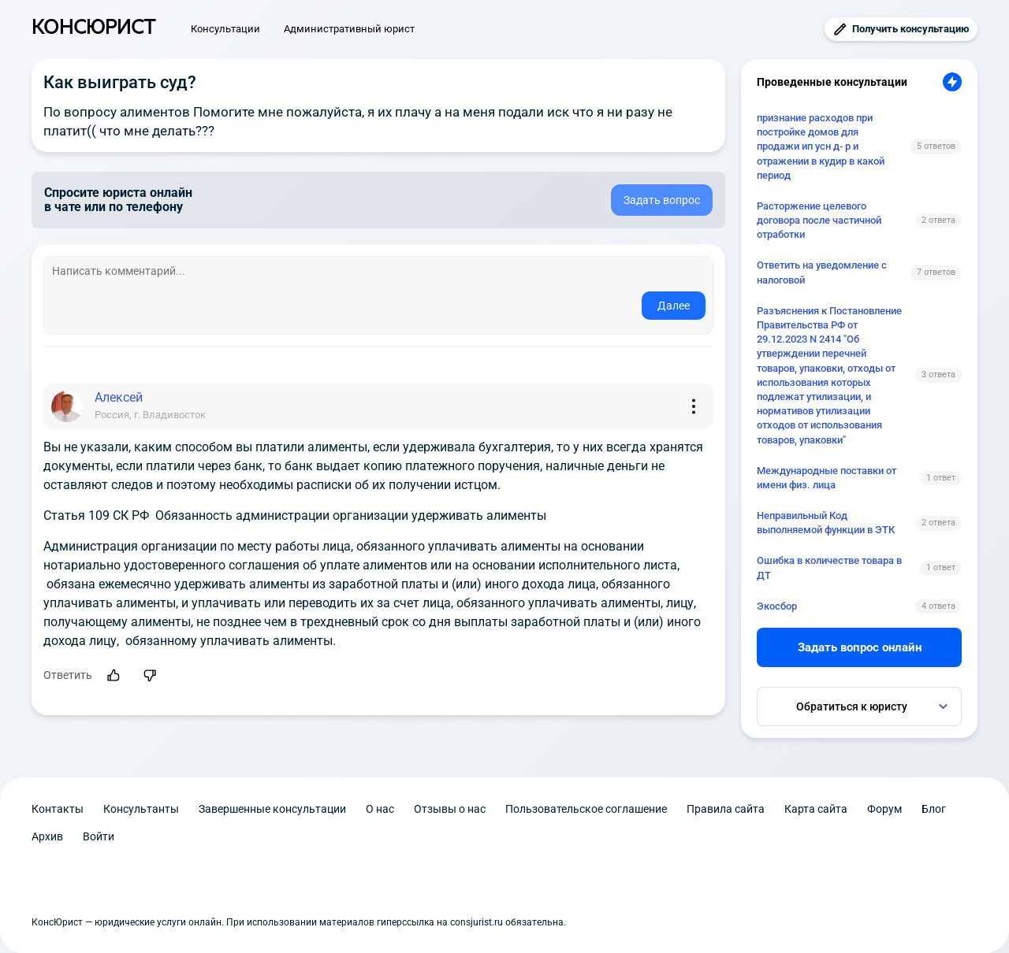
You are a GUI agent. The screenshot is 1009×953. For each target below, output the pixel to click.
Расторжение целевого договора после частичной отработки (819, 220)
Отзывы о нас (450, 809)
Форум (884, 809)
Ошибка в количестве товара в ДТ (829, 567)
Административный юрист (349, 29)
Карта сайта (815, 809)
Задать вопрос (662, 200)
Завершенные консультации (272, 809)
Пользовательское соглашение (586, 809)
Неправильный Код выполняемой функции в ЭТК (826, 523)
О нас (380, 809)
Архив (47, 836)
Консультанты (141, 809)
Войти (98, 836)
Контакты (58, 809)
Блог (934, 809)
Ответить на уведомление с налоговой (822, 272)
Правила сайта (726, 809)
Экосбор (777, 606)
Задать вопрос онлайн (860, 647)
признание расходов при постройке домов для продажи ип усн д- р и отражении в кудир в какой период (820, 146)
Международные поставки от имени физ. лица (826, 478)
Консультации (225, 29)
